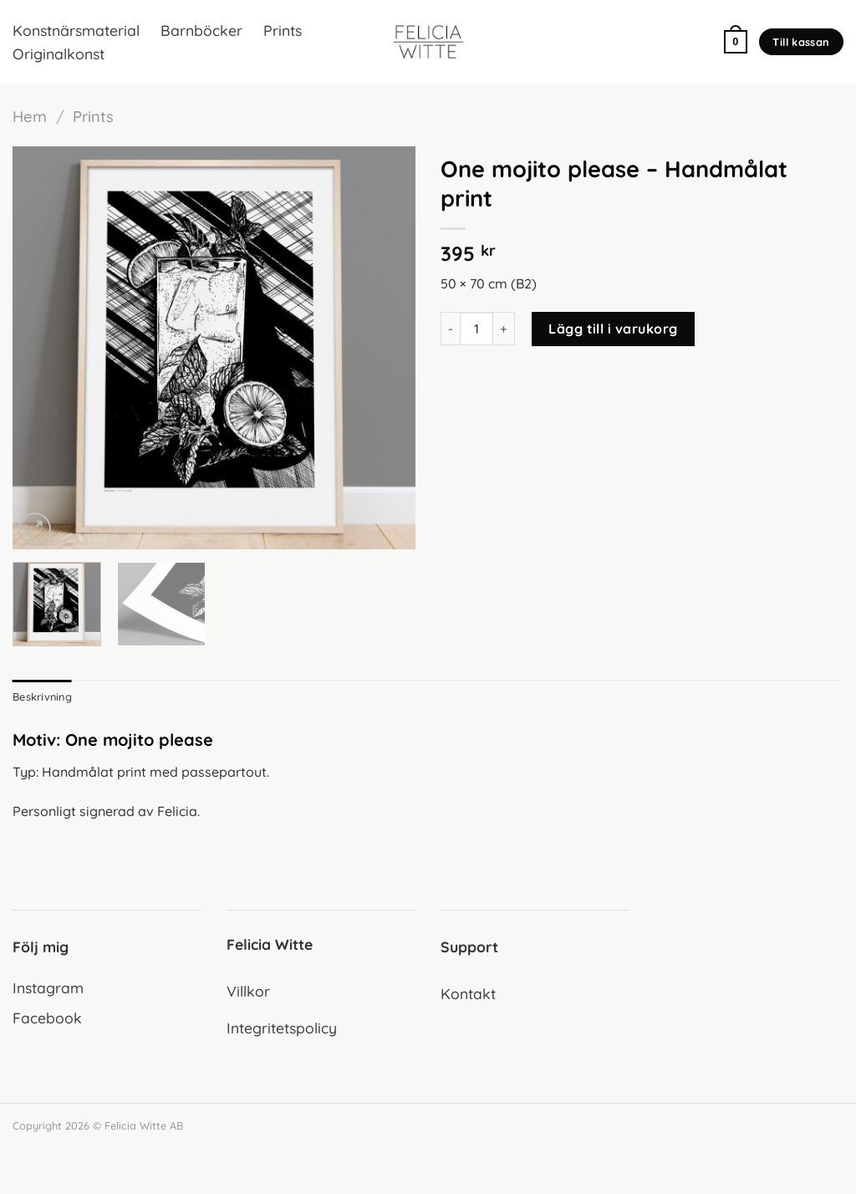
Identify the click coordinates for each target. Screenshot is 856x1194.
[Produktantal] (476, 328)
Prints (282, 30)
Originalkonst (58, 53)
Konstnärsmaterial (76, 30)
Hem (30, 116)
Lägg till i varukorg (613, 328)
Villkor (248, 991)
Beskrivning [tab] (42, 696)
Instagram (48, 987)
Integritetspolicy (282, 1027)
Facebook (47, 1017)
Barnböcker (201, 30)
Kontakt (468, 993)
